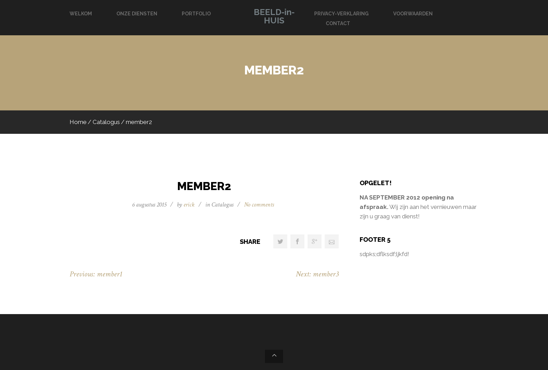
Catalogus (106, 121)
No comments (259, 205)
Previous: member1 (96, 274)
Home (78, 121)
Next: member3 (317, 274)
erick (189, 205)
